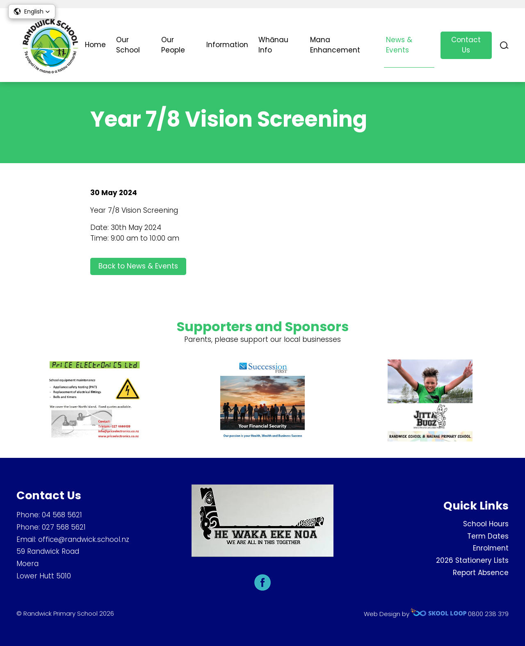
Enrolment (491, 548)
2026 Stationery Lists (472, 560)
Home (95, 45)
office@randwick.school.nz (83, 539)
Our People (173, 45)
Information (227, 45)
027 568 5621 (64, 527)
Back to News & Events (138, 266)
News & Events (399, 45)
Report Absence (481, 573)
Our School (128, 45)
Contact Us (466, 45)
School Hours (486, 524)
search (504, 45)
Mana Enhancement (335, 45)
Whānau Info (273, 45)
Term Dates (488, 536)
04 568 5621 (62, 515)
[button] (32, 11)
